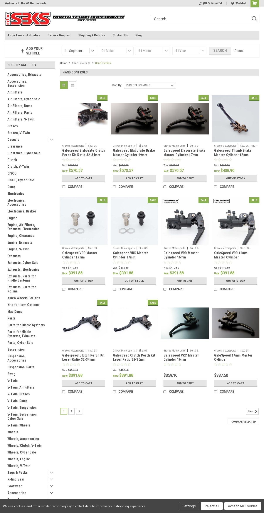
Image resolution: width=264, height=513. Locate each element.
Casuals (13, 140)
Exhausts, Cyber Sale (23, 263)
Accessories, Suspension (17, 83)
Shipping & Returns (91, 35)
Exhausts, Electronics (23, 269)
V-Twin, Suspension (22, 408)
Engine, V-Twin (18, 249)
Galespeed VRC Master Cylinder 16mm (181, 357)
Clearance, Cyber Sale (23, 153)
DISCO (12, 173)
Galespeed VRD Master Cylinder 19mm (80, 255)
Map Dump (14, 311)
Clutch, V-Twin (18, 167)
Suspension (16, 349)
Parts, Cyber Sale (20, 343)
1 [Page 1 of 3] (64, 411)
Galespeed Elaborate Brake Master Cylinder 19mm (134, 152)
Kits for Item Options (23, 305)
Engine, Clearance (20, 236)
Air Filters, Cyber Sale (23, 99)
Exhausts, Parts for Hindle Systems (21, 278)
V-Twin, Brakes (18, 394)
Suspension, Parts (20, 367)
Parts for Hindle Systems (26, 325)
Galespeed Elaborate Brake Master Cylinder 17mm (184, 152)
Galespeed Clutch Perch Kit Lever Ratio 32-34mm (83, 357)
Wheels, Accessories (23, 439)
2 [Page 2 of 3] (71, 411)
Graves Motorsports (73, 145)
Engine (12, 218)
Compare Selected (243, 421)
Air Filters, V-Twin (20, 119)
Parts (11, 318)
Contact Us (120, 35)
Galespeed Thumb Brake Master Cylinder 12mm (233, 152)
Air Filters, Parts (19, 112)
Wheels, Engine (18, 459)
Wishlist (238, 3)
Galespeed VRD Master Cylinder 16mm (181, 255)
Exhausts (14, 256)
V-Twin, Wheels (18, 425)
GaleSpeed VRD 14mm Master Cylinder (231, 255)
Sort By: (117, 85)
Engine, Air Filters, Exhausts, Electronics (23, 227)
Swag (11, 374)
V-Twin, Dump (17, 401)
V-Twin (12, 381)
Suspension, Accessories (16, 358)
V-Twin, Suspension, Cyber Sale (22, 416)
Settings (189, 506)
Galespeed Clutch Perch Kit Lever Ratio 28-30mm (134, 357)
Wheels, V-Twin (18, 466)
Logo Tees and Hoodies (24, 35)
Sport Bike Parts (81, 63)
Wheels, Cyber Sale (21, 452)
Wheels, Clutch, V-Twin (24, 445)
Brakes (12, 126)
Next (253, 411)
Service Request (59, 35)
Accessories (16, 493)
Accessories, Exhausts (24, 75)
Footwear (14, 486)
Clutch (12, 160)
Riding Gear (16, 479)
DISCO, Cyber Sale (20, 180)
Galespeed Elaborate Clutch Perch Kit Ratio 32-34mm (83, 152)
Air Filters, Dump (19, 106)
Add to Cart (83, 178)
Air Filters (14, 92)
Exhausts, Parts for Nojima (21, 289)
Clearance (15, 146)
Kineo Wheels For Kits (23, 298)
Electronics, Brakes (22, 211)
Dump (11, 187)
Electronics (15, 194)
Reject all (212, 506)
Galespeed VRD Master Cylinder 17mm (130, 255)
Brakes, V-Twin (18, 133)
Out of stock (235, 178)
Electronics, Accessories (16, 202)
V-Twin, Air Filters (20, 387)
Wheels (12, 432)
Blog (138, 35)
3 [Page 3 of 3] (79, 411)
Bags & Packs (17, 473)
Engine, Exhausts (19, 242)
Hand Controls (103, 63)
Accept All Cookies (242, 506)
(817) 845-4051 (210, 3)
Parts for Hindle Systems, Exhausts (21, 334)
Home (63, 63)
